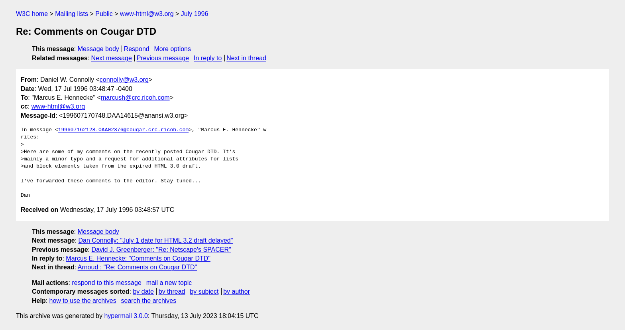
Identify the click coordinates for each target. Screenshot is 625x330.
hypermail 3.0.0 (125, 315)
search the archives (149, 300)
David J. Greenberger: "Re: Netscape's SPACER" (161, 249)
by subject (204, 291)
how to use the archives (82, 300)
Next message (111, 58)
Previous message (163, 58)
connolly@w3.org (124, 79)
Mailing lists (71, 13)
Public (104, 13)
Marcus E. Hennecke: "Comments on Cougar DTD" (138, 258)
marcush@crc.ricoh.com (135, 97)
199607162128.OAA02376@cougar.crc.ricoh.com (123, 130)
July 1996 (194, 13)
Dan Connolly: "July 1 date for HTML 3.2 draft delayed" (156, 240)
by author (236, 291)
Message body (98, 48)
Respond (136, 48)
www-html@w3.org (146, 13)
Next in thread (246, 58)
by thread (172, 291)
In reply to (208, 58)
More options (172, 48)
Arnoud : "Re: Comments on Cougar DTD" (137, 267)
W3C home (32, 13)
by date (143, 291)
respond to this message (106, 282)
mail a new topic (169, 282)
